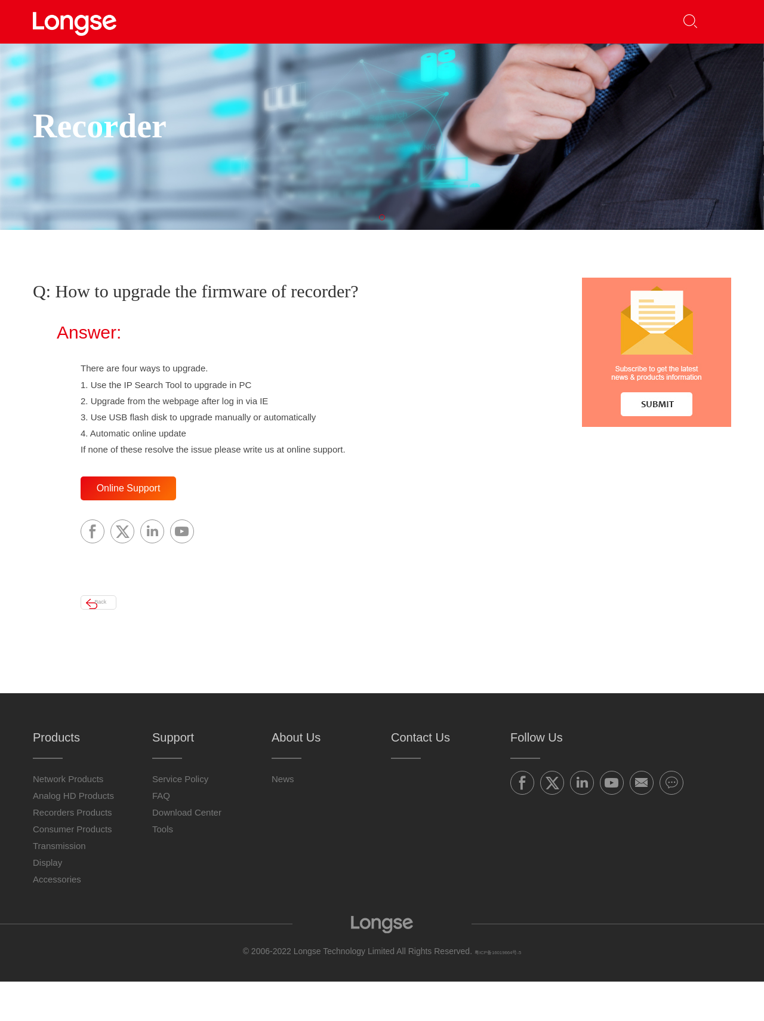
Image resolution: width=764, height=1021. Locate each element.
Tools (162, 868)
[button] (714, 22)
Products (230, 21)
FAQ (161, 835)
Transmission (59, 885)
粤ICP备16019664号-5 (498, 990)
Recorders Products (72, 852)
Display (47, 902)
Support (392, 21)
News (283, 818)
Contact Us (570, 21)
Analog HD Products (73, 835)
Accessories (57, 919)
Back (116, 636)
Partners (312, 21)
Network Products (68, 818)
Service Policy (180, 818)
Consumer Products (72, 868)
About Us (481, 21)
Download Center (186, 852)
